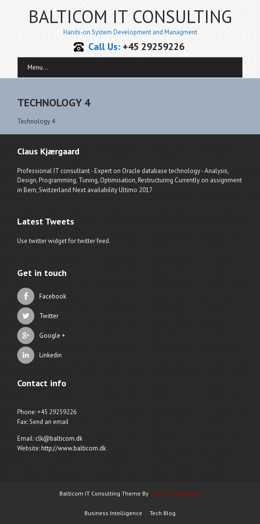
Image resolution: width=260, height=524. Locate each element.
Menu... (37, 67)
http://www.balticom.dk (73, 448)
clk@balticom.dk (58, 438)
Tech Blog (163, 513)
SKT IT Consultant (175, 493)
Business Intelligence (113, 513)
